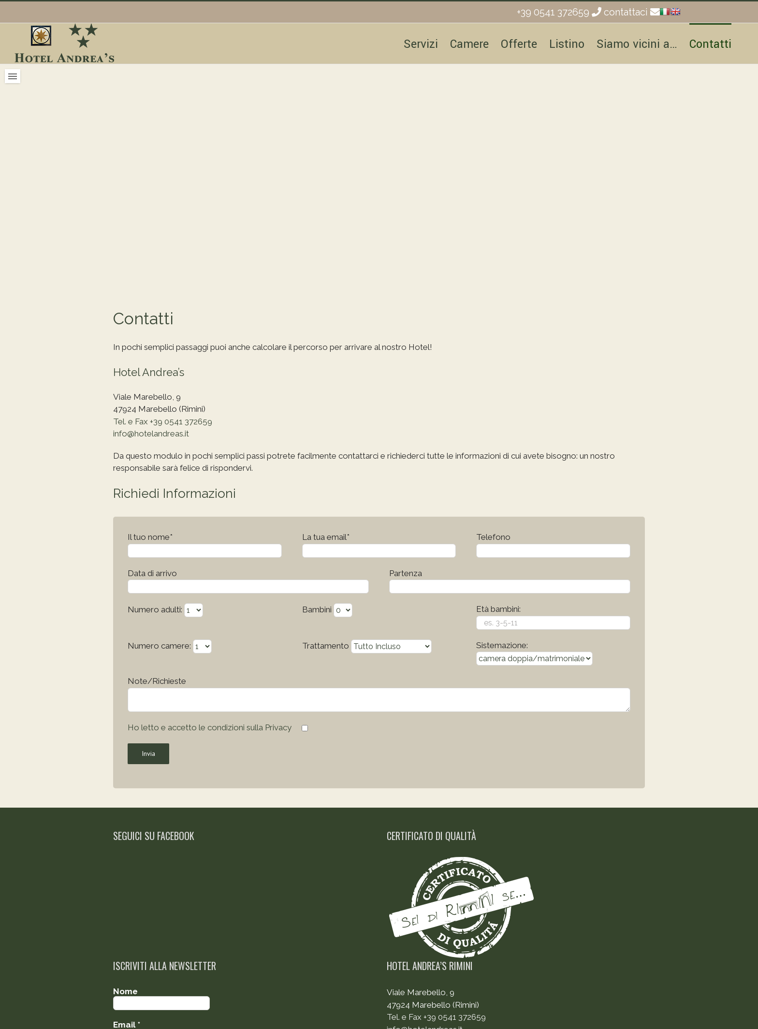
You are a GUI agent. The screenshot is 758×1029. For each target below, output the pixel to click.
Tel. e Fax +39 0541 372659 (162, 421)
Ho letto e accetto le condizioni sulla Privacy (210, 727)
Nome (125, 991)
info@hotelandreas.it (151, 433)
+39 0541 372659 (553, 12)
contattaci (626, 12)
